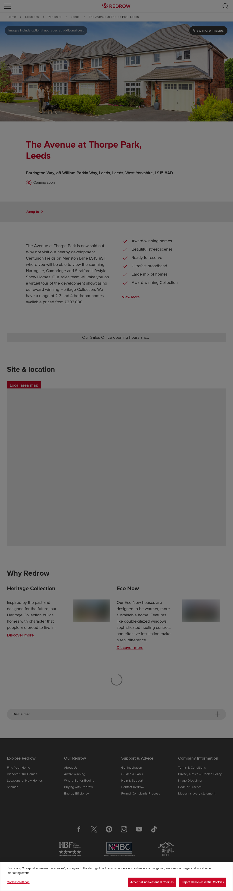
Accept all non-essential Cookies (152, 882)
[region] (116, 876)
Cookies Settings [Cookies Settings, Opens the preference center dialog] (18, 882)
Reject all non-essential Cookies (203, 882)
